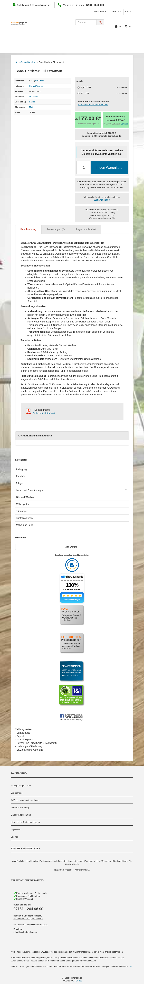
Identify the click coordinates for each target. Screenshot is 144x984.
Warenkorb (115, 11)
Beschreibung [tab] (28, 229)
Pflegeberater (116, 37)
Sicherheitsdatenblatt (44, 413)
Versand (124, 124)
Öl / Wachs (33, 96)
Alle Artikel (39, 81)
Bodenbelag (24, 47)
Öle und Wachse (28, 62)
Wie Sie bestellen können (31, 37)
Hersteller (48, 47)
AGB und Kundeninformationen (25, 800)
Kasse (128, 11)
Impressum (16, 829)
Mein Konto (100, 11)
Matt (31, 107)
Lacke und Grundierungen (72, 490)
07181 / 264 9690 (102, 200)
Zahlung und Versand (69, 37)
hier (130, 966)
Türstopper (22, 511)
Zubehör (20, 476)
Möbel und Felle (24, 525)
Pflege (19, 483)
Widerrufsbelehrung (20, 807)
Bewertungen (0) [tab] (56, 229)
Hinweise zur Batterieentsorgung (25, 822)
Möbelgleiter (22, 504)
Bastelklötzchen (24, 518)
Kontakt (95, 37)
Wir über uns (17, 793)
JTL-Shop (77, 981)
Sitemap (14, 837)
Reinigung (21, 469)
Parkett (32, 102)
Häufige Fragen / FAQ (21, 786)
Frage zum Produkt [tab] (85, 229)
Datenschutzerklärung (21, 815)
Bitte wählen (71, 547)
